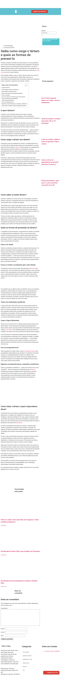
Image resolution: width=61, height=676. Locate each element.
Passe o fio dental (6, 95)
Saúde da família (27, 655)
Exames (25, 666)
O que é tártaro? (6, 87)
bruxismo (32, 369)
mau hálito (9, 329)
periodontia (19, 422)
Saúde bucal (26, 663)
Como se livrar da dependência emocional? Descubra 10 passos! (49, 162)
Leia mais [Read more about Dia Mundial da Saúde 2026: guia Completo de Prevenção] (3, 555)
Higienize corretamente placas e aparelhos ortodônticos (14, 103)
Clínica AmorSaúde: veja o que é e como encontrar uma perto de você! (50, 183)
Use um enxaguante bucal (7, 102)
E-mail (3, 632)
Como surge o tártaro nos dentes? (10, 89)
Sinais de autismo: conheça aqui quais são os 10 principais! (50, 121)
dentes (17, 147)
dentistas (31, 268)
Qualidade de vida (27, 659)
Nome (3, 628)
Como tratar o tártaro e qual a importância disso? (14, 105)
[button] (16, 11)
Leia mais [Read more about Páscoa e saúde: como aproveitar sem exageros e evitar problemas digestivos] (3, 525)
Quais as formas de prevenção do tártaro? (12, 93)
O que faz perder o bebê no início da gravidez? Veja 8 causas (50, 142)
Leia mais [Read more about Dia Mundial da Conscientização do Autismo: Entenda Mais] (3, 586)
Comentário (4, 608)
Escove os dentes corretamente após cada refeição (13, 96)
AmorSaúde (26, 652)
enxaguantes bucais (30, 351)
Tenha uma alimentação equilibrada (10, 98)
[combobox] (49, 33)
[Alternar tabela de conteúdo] (25, 85)
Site (2, 635)
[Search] (42, 35)
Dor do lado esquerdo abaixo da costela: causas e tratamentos (50, 100)
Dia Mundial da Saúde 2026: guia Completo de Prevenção (20, 551)
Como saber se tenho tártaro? (9, 91)
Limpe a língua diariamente (8, 100)
